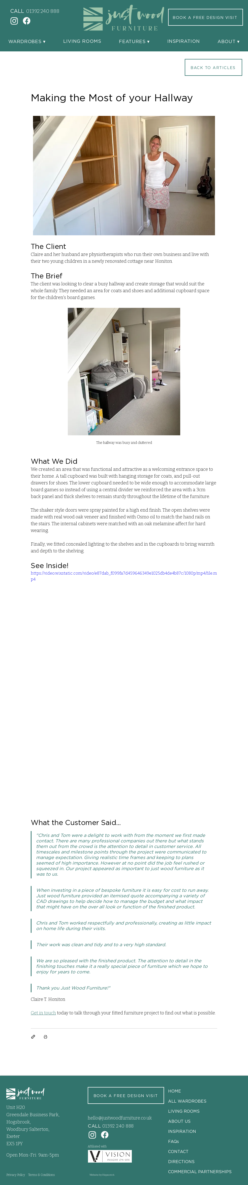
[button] (27, 41)
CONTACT (178, 1151)
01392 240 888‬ (42, 11)
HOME (174, 1091)
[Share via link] (33, 1036)
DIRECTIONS (181, 1161)
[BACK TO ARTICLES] (213, 67)
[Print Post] (45, 1036)
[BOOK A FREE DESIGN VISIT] (205, 17)
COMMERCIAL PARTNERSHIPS (200, 1171)
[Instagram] (14, 21)
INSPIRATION (182, 1131)
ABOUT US (179, 1121)
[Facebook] (27, 21)
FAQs (173, 1141)
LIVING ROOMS (184, 1111)
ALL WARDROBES (187, 1101)
